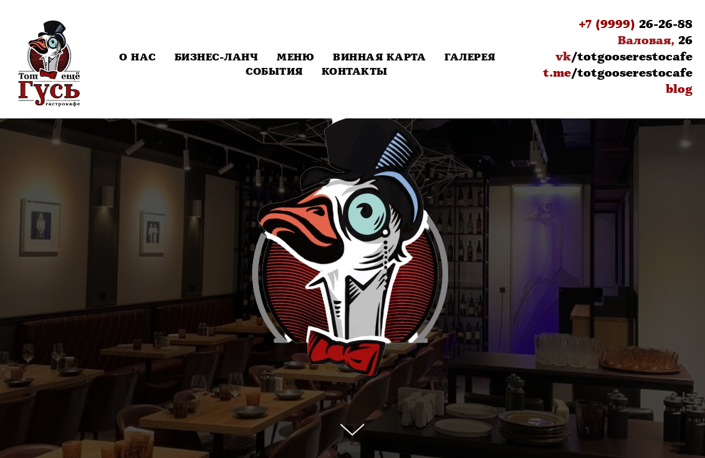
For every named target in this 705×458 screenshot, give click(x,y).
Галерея (470, 57)
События (274, 72)
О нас (137, 57)
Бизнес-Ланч (217, 57)
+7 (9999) (606, 24)
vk (563, 57)
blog (679, 89)
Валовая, (646, 40)
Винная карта (379, 57)
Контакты (355, 72)
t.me (557, 73)
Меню (295, 57)
